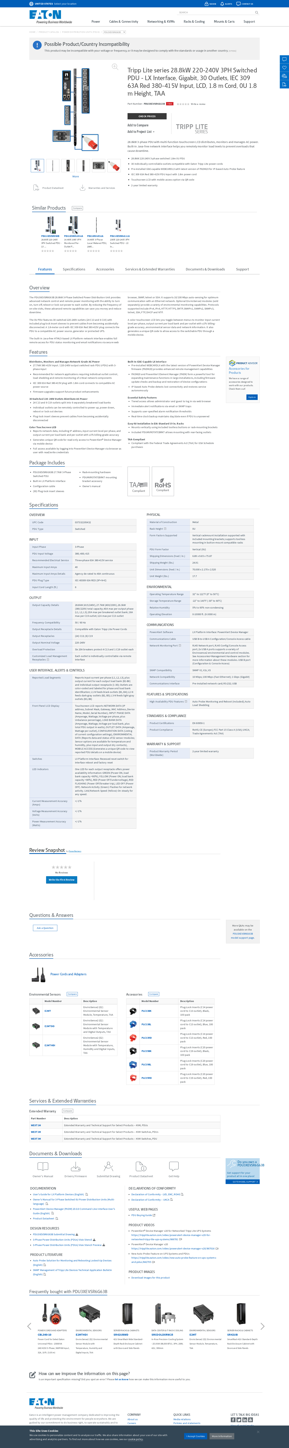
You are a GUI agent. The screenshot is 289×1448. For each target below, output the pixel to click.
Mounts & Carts (224, 21)
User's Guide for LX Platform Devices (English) (59, 1194)
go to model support (245, 1181)
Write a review (198, 103)
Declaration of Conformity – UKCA (150, 1199)
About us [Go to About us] (133, 1419)
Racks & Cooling (194, 21)
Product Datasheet (44, 1218)
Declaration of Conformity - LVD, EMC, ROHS (155, 1194)
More (75, 176)
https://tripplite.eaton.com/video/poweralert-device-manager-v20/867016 (173, 1248)
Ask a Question (45, 928)
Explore (252, 397)
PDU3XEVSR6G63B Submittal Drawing (54, 1234)
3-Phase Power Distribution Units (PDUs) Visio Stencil (62, 1239)
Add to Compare (138, 125)
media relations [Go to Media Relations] (182, 1419)
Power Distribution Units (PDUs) (81, 32)
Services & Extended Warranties (150, 269)
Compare (77, 208)
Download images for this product (150, 1277)
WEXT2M (36, 1132)
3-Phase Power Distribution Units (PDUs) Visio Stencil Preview (67, 1245)
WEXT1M (36, 1125)
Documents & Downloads (205, 269)
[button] (30, 1326)
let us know (121, 1379)
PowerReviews (75, 851)
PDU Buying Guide (141, 1215)
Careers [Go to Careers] (132, 1423)
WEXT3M (36, 1138)
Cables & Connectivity (123, 21)
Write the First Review (61, 879)
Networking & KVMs (161, 21)
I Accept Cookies (196, 1436)
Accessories (105, 269)
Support (249, 21)
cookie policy (135, 1439)
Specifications (74, 269)
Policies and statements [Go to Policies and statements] (186, 1423)
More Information (222, 1436)
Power (96, 21)
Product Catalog (49, 32)
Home (32, 32)
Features (45, 269)
